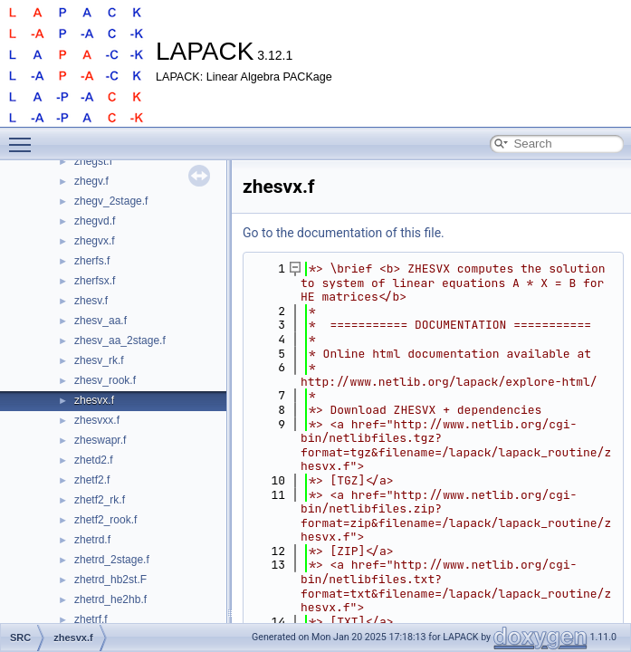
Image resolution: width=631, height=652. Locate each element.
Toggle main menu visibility (24, 137)
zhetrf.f (91, 619)
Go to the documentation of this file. (344, 232)
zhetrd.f (92, 539)
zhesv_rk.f (99, 360)
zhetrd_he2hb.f (110, 599)
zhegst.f (93, 161)
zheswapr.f (100, 440)
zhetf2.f (92, 480)
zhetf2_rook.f (105, 519)
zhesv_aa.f (100, 320)
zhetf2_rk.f (99, 500)
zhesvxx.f (97, 420)
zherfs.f (92, 260)
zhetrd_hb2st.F (110, 579)
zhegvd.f (94, 221)
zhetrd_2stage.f (111, 559)
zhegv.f (91, 181)
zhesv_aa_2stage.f (120, 340)
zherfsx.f (94, 280)
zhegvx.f (94, 241)
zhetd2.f (93, 460)
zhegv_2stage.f (111, 201)
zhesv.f (91, 300)
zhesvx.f (94, 400)
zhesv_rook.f (105, 380)
